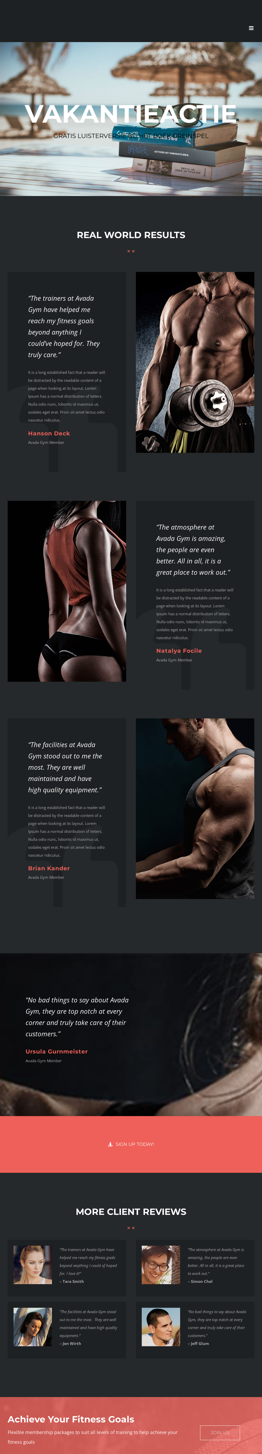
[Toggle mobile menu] (251, 28)
